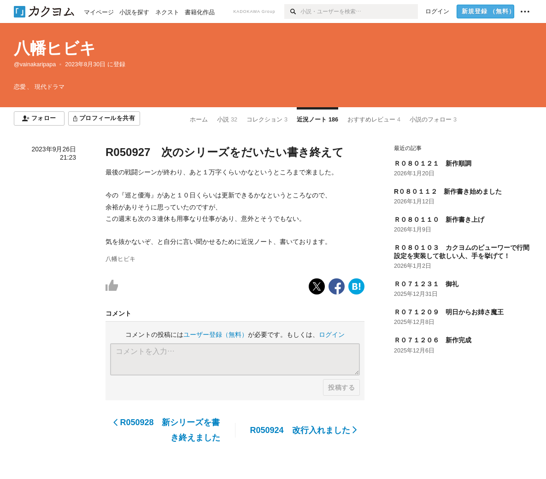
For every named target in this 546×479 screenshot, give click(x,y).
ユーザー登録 (215, 334)
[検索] (292, 11)
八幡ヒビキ (55, 48)
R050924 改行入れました (303, 430)
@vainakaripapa (35, 64)
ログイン (332, 334)
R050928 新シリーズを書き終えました (166, 430)
